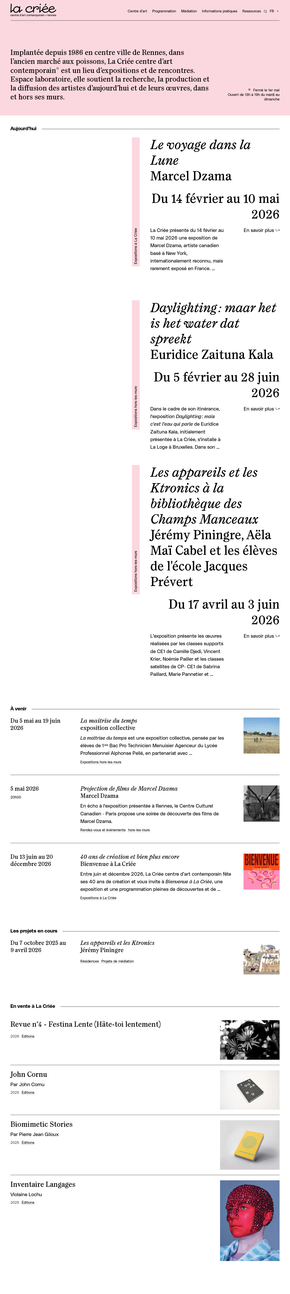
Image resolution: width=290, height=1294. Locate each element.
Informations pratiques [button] (219, 11)
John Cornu (28, 1074)
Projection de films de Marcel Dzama (129, 789)
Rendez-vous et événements (103, 830)
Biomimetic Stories (41, 1124)
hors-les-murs (139, 830)
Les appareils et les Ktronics (117, 943)
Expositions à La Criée (136, 246)
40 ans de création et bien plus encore (129, 857)
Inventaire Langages (42, 1184)
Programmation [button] (164, 11)
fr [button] (272, 11)
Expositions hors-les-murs (136, 406)
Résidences (89, 961)
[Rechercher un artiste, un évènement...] (265, 11)
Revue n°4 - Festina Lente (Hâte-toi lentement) (85, 1024)
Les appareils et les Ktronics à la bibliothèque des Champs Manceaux (204, 496)
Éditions (28, 1036)
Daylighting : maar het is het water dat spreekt (213, 324)
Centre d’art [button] (137, 11)
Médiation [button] (189, 11)
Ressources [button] (251, 11)
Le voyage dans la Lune (200, 153)
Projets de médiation (117, 961)
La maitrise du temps (108, 721)
